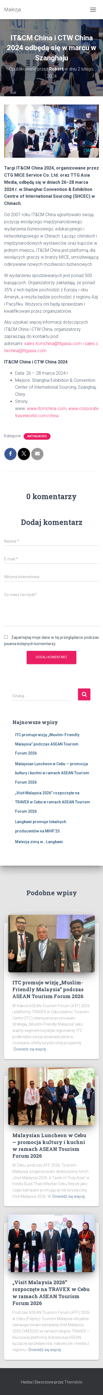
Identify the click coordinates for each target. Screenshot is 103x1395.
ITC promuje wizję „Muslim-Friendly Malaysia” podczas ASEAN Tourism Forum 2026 (47, 744)
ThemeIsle (73, 1382)
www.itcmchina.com (46, 408)
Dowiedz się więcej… (31, 1049)
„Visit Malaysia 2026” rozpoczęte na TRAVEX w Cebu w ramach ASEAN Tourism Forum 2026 (52, 802)
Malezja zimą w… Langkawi (39, 842)
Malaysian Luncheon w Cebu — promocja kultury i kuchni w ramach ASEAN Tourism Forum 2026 (52, 773)
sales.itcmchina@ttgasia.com (53, 343)
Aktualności (37, 436)
